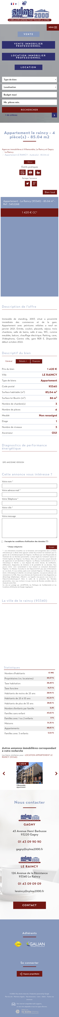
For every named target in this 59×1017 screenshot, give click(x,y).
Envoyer (51, 547)
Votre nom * (7, 481)
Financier (36, 361)
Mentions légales (19, 997)
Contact (29, 905)
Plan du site (9, 997)
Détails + (23, 361)
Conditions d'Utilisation (10, 587)
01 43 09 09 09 (29, 883)
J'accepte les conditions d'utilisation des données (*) (26, 541)
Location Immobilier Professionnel (28, 56)
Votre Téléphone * (10, 499)
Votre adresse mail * (11, 490)
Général (8, 361)
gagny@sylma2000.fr (29, 849)
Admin (44, 997)
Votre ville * (7, 507)
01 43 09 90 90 (29, 841)
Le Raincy (9, 152)
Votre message (9, 516)
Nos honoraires (31, 997)
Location (28, 67)
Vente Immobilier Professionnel (28, 44)
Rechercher (29, 109)
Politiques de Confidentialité (41, 585)
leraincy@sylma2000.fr (29, 891)
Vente (28, 34)
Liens (38, 997)
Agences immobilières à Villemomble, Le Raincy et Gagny (28, 149)
